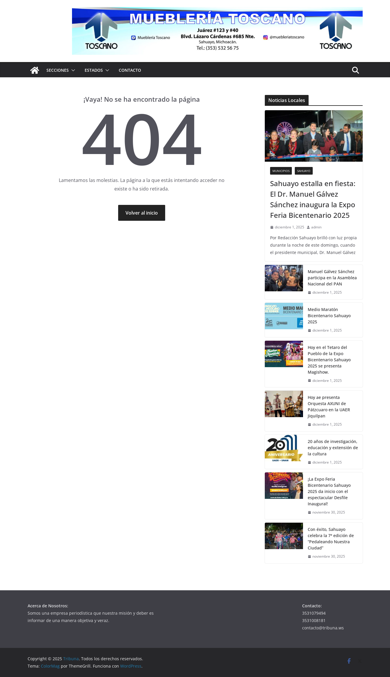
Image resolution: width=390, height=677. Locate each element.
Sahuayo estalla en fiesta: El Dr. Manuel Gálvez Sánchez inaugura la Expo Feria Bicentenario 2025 (312, 199)
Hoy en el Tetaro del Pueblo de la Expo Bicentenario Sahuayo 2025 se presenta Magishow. (329, 360)
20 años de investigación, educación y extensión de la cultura (333, 448)
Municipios (280, 171)
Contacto (130, 70)
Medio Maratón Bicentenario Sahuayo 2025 (329, 316)
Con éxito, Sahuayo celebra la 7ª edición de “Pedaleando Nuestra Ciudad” (331, 538)
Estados (94, 70)
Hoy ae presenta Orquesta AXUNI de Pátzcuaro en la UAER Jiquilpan (329, 407)
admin (316, 227)
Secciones (57, 70)
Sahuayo (303, 171)
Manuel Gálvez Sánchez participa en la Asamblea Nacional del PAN (332, 278)
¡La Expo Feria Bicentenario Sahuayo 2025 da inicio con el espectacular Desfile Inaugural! (329, 491)
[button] (72, 70)
